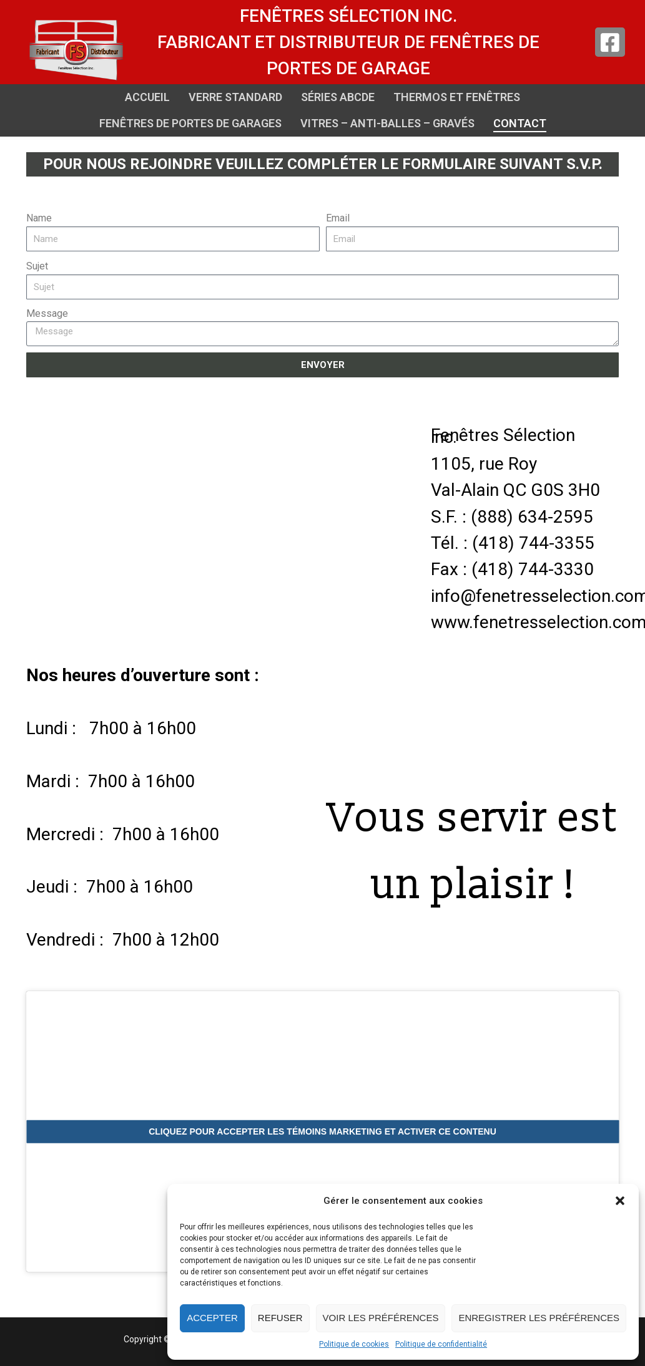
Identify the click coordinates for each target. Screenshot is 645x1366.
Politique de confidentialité (441, 1344)
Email (338, 218)
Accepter (212, 1317)
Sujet (37, 266)
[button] (620, 1200)
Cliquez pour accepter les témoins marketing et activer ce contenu (322, 1131)
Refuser (280, 1317)
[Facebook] (610, 42)
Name (39, 218)
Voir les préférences (381, 1317)
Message (47, 313)
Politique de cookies (354, 1344)
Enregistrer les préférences (538, 1317)
